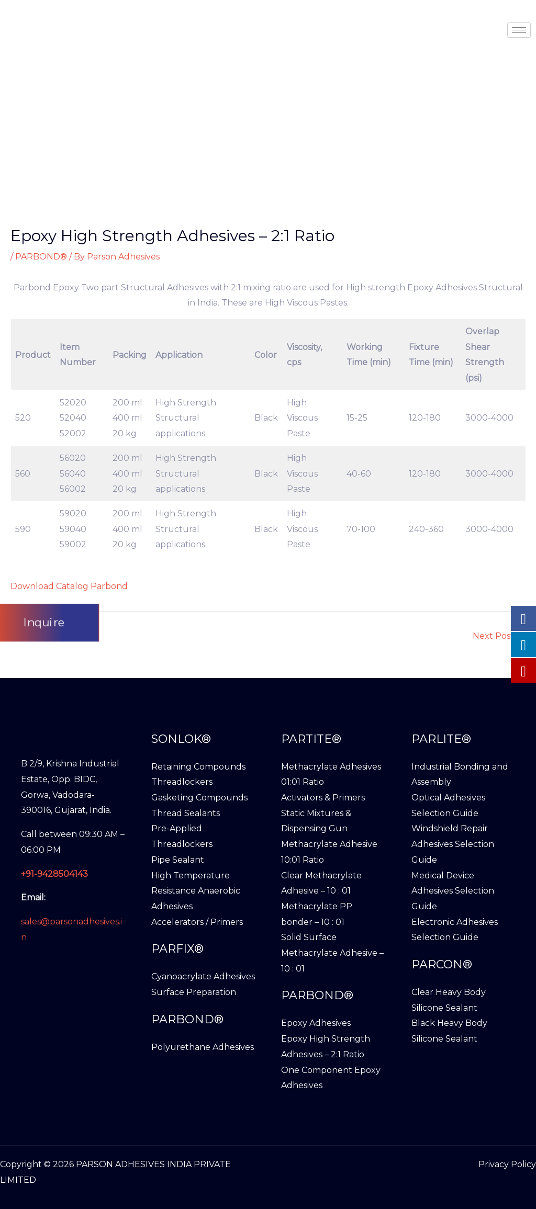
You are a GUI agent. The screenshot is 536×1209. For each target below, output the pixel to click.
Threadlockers (182, 782)
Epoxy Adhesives (316, 1023)
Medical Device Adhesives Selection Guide (452, 891)
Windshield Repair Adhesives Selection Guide (452, 843)
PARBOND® (41, 257)
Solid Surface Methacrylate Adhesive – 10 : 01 (332, 952)
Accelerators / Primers (197, 922)
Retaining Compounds (198, 767)
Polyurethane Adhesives (202, 1047)
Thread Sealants (185, 813)
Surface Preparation (193, 992)
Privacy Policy (507, 1164)
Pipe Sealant (177, 860)
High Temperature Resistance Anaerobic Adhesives (195, 891)
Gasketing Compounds (199, 798)
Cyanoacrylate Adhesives (203, 976)
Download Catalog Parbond (69, 586)
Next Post (498, 636)
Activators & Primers (323, 798)
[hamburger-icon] (519, 30)
